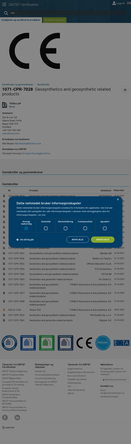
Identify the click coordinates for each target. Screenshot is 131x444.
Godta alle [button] (102, 239)
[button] (25, 239)
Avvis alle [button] (77, 239)
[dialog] (65, 222)
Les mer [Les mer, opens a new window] (42, 214)
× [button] (118, 200)
